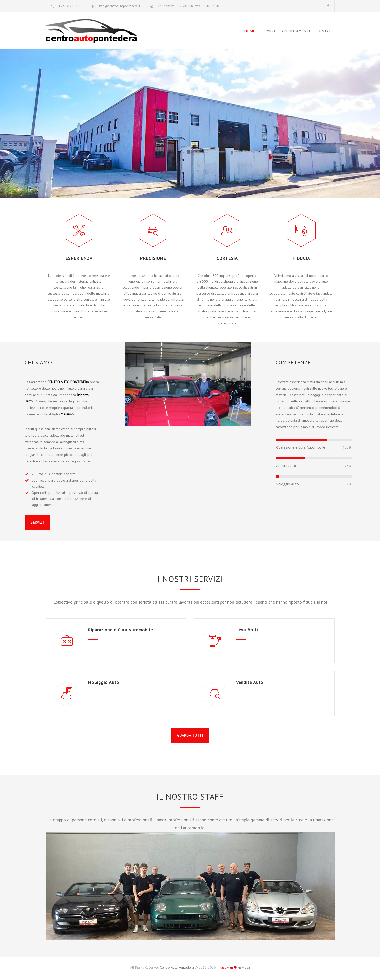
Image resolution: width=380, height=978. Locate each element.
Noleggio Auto (103, 682)
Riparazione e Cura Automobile (120, 630)
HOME (249, 30)
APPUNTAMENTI (295, 30)
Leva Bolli (247, 630)
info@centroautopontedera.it (119, 6)
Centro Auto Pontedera (177, 967)
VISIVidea (243, 967)
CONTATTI (326, 30)
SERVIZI (268, 30)
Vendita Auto (249, 682)
